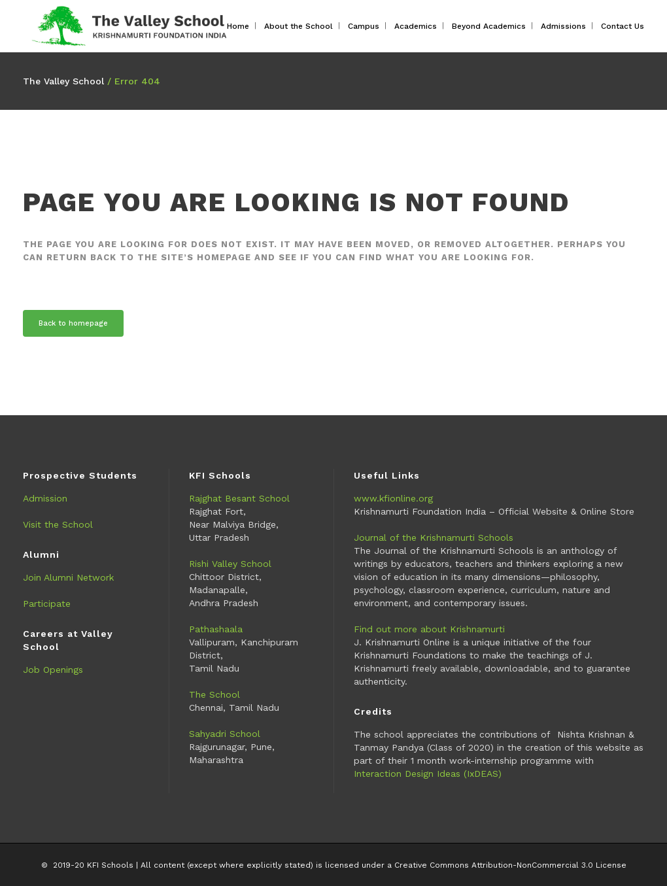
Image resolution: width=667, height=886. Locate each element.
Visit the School (58, 524)
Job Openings (53, 669)
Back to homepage (73, 323)
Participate (47, 603)
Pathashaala (216, 629)
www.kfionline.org (393, 498)
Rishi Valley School (230, 563)
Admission (45, 498)
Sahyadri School (224, 733)
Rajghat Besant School (239, 498)
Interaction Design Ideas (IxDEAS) (428, 773)
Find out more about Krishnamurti (429, 629)
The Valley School (63, 81)
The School (214, 694)
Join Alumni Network (68, 577)
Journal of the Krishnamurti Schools (433, 537)
